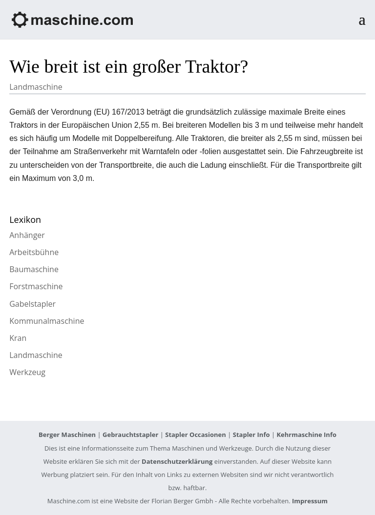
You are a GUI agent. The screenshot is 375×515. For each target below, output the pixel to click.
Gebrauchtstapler (130, 434)
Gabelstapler (32, 303)
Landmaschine (35, 86)
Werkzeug (27, 372)
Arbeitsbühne (34, 252)
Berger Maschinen (67, 434)
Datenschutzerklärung (177, 461)
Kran (17, 338)
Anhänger (27, 235)
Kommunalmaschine (46, 321)
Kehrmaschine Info (306, 434)
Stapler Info (251, 434)
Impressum (310, 500)
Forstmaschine (35, 286)
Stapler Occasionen (195, 434)
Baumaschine (34, 269)
